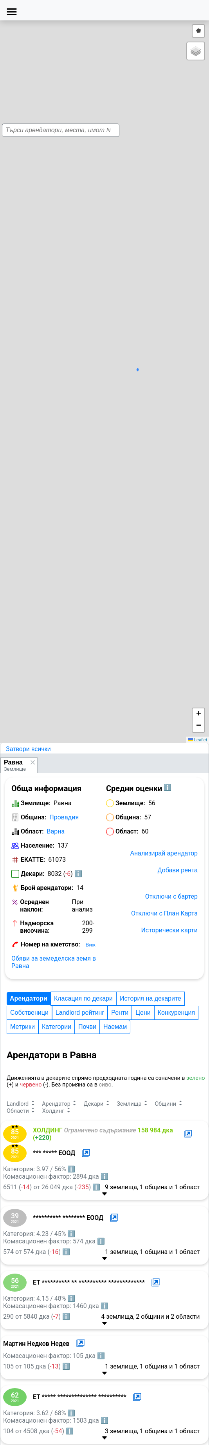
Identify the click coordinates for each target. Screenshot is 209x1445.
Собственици (29, 1012)
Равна (13, 762)
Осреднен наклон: (34, 905)
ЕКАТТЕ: (33, 859)
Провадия (64, 817)
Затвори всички (28, 749)
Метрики (22, 1026)
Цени (143, 1012)
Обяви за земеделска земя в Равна (53, 962)
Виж (90, 945)
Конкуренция (176, 1012)
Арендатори (28, 998)
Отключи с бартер (171, 896)
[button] (105, 384)
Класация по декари (83, 998)
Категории (56, 1026)
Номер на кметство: (50, 944)
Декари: (33, 873)
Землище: (35, 803)
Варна (56, 831)
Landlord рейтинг (80, 1012)
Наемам (115, 1026)
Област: (32, 831)
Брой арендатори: (47, 888)
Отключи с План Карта (164, 913)
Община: (33, 817)
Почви (87, 1026)
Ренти (119, 1012)
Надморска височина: (37, 926)
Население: (37, 845)
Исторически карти (169, 930)
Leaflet (197, 739)
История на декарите (150, 998)
